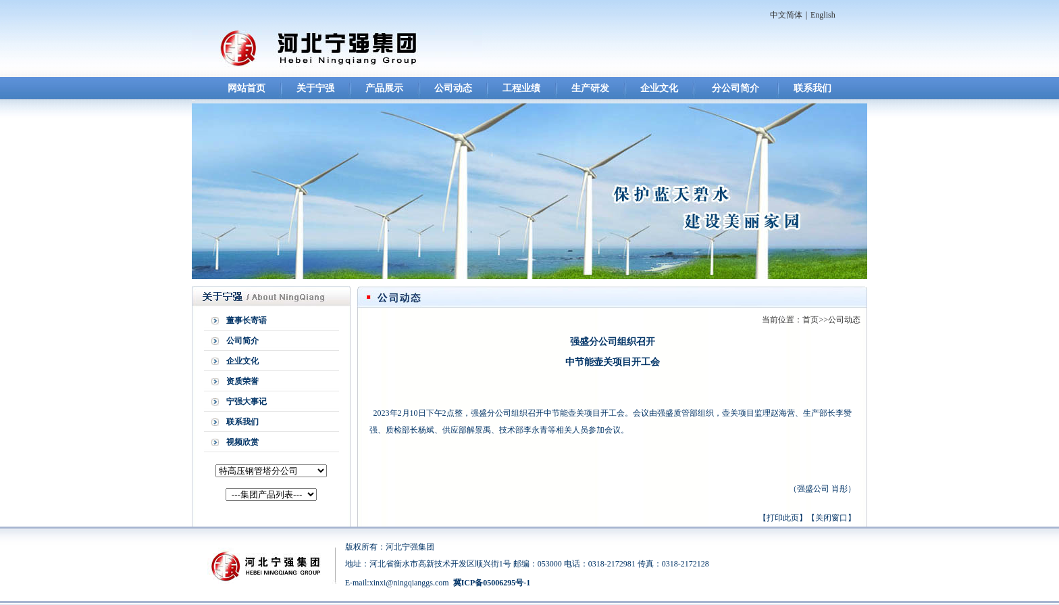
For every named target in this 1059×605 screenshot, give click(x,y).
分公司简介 (735, 88)
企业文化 (659, 88)
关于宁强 (315, 88)
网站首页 (246, 88)
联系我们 (812, 88)
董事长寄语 (246, 320)
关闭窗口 (831, 518)
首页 (810, 319)
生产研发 (590, 88)
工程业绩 (521, 88)
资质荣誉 (242, 381)
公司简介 (242, 340)
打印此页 (783, 518)
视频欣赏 (242, 442)
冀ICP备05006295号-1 (492, 582)
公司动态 (453, 88)
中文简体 (786, 15)
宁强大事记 (246, 401)
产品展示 (384, 88)
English (822, 15)
